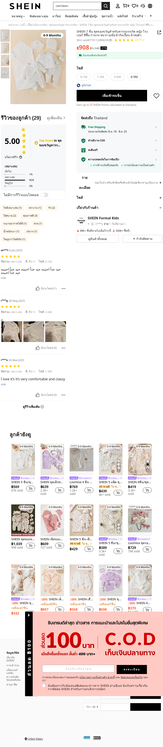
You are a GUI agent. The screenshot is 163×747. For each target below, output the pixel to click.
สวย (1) (38, 223)
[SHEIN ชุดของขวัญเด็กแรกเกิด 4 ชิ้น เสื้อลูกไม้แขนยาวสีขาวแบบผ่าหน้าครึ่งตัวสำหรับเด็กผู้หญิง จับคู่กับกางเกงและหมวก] (23, 580)
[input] (78, 668)
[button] (142, 6)
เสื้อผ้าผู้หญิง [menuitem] (90, 16)
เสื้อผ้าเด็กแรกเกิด (37, 24)
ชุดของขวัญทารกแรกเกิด (63, 24)
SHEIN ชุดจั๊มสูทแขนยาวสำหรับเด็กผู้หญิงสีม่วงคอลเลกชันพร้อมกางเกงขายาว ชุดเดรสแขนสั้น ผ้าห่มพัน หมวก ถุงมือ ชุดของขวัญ (111, 599)
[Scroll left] (145, 16)
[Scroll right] (150, 16)
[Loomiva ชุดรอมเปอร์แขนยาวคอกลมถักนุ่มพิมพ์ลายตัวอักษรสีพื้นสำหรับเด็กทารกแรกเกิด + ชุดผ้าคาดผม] (140, 520)
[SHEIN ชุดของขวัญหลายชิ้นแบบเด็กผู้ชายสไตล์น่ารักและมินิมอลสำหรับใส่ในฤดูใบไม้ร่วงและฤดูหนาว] (23, 520)
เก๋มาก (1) (31, 231)
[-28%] (73, 599)
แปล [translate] (3, 277)
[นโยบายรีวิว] (13, 157)
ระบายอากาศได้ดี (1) (15, 223)
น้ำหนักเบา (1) (11, 231)
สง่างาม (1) (35, 208)
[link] (125, 5)
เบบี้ (22, 24)
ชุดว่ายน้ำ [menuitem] (107, 16)
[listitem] (23, 470)
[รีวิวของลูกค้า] (33, 118)
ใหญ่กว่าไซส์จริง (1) (14, 239)
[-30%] (15, 603)
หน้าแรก (13, 24)
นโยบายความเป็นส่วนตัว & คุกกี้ (97, 677)
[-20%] (44, 599)
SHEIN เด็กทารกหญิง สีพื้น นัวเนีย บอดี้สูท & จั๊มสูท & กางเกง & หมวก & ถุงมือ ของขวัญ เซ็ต (52, 599)
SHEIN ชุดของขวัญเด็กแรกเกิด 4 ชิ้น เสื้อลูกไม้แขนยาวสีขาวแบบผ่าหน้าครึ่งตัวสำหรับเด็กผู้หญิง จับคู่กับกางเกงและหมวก (23, 603)
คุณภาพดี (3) (30, 215)
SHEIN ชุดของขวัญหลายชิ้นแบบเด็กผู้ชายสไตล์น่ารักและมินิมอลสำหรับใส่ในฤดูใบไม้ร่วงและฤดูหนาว (23, 539)
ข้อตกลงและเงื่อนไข (131, 677)
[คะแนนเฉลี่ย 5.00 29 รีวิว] (129, 40)
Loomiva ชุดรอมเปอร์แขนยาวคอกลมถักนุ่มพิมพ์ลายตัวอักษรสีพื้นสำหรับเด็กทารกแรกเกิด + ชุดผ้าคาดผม (140, 543)
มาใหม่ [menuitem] (56, 16)
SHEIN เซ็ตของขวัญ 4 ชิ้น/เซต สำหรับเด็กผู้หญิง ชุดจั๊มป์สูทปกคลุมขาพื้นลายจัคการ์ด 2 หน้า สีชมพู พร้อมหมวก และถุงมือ (52, 539)
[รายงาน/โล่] (63, 288)
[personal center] (117, 6)
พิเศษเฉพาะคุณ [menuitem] (39, 16)
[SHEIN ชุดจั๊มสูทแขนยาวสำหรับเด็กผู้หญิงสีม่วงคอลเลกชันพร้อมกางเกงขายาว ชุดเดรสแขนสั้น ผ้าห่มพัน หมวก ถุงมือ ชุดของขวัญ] (111, 580)
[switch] (44, 195)
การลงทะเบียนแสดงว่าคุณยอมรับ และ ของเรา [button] (95, 679)
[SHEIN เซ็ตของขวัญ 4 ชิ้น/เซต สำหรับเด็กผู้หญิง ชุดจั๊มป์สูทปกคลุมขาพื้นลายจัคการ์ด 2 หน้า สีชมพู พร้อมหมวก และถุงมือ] (52, 520)
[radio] (84, 76)
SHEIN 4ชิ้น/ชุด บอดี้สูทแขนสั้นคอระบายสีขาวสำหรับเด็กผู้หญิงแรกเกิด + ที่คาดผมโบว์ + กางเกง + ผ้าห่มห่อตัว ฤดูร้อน (140, 603)
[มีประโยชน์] (37, 288)
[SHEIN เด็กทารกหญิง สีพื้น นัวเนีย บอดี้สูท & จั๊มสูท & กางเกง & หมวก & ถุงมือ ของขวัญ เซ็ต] (52, 580)
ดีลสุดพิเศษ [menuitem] (71, 16)
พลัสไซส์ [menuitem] (122, 16)
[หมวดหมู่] (19, 16)
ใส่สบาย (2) (9, 215)
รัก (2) (51, 208)
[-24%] (102, 599)
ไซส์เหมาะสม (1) (12, 208)
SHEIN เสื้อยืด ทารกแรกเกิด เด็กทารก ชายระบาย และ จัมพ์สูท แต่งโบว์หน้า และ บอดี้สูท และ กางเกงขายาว (81, 599)
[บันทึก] (156, 95)
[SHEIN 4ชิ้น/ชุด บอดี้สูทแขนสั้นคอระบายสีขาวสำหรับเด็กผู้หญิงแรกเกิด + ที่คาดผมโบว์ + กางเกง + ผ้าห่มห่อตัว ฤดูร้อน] (140, 580)
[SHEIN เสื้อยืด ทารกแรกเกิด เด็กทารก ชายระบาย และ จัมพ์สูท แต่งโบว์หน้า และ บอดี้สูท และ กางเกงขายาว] (81, 580)
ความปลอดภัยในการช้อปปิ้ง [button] (103, 159)
